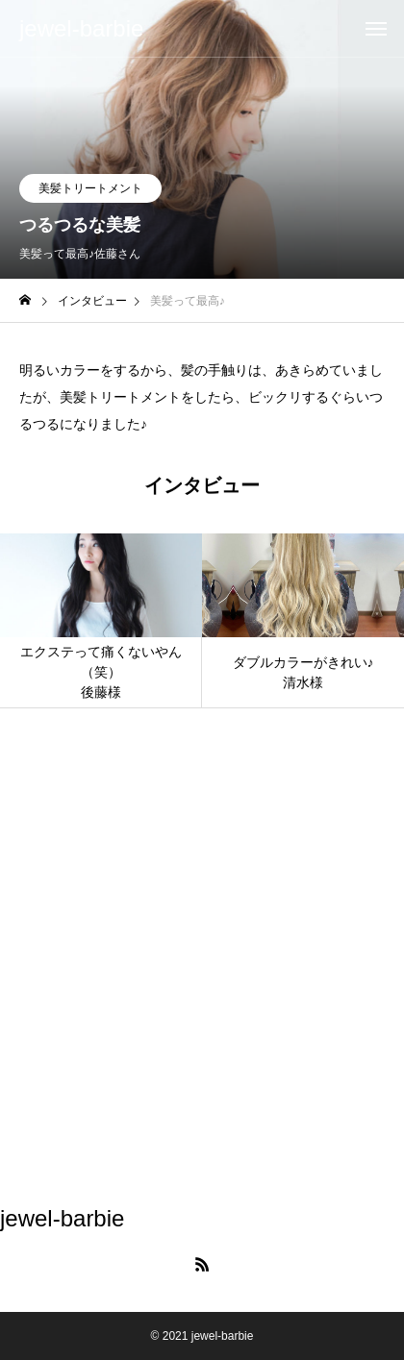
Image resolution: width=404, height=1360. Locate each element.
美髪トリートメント (90, 188)
